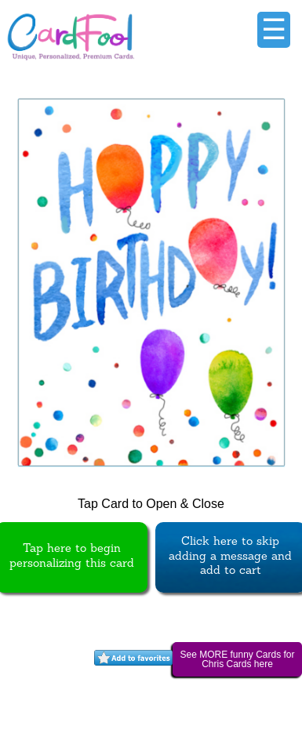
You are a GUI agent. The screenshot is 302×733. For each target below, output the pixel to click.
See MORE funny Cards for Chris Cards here (237, 659)
